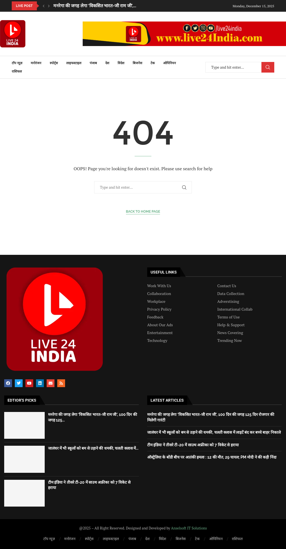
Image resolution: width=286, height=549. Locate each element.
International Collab (234, 309)
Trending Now (229, 340)
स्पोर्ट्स (54, 63)
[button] (43, 5)
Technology (157, 340)
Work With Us (159, 286)
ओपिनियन (169, 63)
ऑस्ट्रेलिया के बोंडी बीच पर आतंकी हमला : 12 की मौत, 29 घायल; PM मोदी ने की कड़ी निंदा (212, 457)
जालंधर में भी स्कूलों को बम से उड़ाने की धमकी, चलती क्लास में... (93, 448)
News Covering (230, 333)
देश (107, 63)
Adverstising (228, 301)
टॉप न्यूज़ (17, 63)
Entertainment (160, 333)
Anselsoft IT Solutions (189, 528)
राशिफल (17, 71)
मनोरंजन (36, 63)
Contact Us (226, 286)
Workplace (156, 301)
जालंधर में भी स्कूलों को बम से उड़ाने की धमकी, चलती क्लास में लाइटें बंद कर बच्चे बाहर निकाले (214, 432)
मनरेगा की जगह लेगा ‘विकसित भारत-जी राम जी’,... (94, 5)
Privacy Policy (159, 309)
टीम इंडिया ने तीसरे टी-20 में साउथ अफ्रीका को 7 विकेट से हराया (193, 445)
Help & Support (231, 325)
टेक (153, 63)
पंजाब (93, 63)
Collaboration (159, 294)
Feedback (155, 317)
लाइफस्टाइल (73, 63)
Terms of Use (228, 317)
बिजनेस (137, 63)
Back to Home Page (143, 212)
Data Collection (230, 294)
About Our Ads (160, 325)
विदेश (121, 63)
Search (267, 67)
